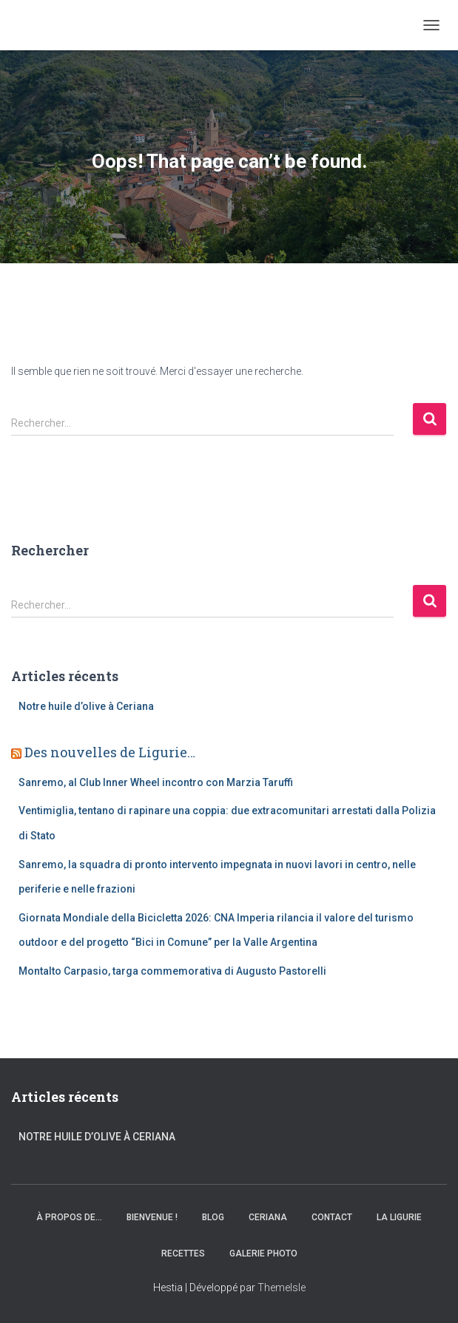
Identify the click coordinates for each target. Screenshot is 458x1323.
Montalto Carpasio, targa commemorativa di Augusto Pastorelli (172, 971)
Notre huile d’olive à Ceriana (86, 706)
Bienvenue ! (152, 1217)
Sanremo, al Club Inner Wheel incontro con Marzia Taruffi (155, 782)
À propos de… (69, 1217)
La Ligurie (399, 1217)
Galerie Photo (263, 1253)
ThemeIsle (281, 1287)
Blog (213, 1217)
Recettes (183, 1253)
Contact (331, 1217)
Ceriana (268, 1217)
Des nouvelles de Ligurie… (109, 752)
